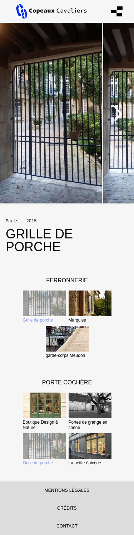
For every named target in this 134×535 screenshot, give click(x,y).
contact (67, 526)
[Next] (117, 113)
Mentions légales (66, 490)
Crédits (67, 508)
